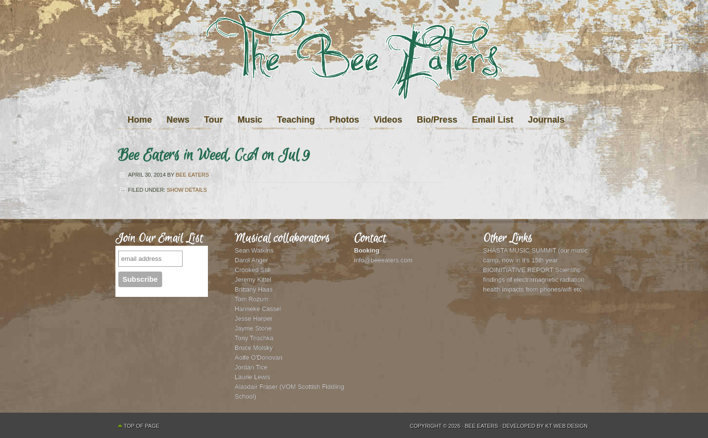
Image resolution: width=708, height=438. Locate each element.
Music (250, 120)
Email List (492, 120)
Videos (387, 120)
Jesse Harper (253, 318)
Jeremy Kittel (253, 279)
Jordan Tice (251, 367)
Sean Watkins (254, 250)
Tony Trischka (254, 338)
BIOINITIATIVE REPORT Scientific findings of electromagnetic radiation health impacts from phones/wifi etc (533, 279)
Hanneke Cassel (258, 308)
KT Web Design (566, 426)
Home (140, 120)
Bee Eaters (192, 175)
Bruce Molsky (254, 347)
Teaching (296, 120)
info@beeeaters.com (383, 260)
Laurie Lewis (252, 377)
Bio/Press (437, 120)
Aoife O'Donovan (258, 357)
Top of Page (141, 426)
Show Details (186, 190)
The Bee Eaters (354, 74)
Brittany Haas (254, 289)
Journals (546, 120)
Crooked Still (253, 270)
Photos (344, 120)
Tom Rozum (251, 299)
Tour (213, 120)
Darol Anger (251, 260)
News (178, 120)
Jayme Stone (253, 328)
